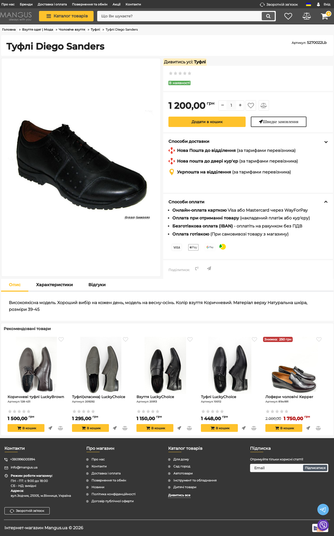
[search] (186, 16)
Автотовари (183, 473)
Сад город (181, 466)
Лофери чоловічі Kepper (294, 398)
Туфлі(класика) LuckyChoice (101, 398)
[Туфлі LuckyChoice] (230, 365)
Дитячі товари (184, 487)
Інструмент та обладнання (195, 480)
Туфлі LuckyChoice (230, 398)
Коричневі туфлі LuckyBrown (36, 398)
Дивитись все (179, 495)
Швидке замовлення (280, 121)
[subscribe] (289, 468)
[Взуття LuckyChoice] (165, 365)
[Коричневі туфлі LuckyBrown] (36, 365)
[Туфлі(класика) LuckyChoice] (101, 365)
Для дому (181, 459)
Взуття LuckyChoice (165, 398)
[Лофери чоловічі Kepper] (294, 365)
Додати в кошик (207, 121)
